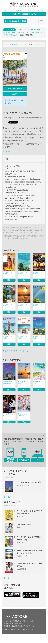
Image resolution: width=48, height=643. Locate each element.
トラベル (6, 151)
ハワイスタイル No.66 (22, 273)
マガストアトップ (11, 44)
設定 (29, 10)
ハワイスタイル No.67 (7, 273)
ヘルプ (40, 10)
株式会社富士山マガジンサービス (23, 626)
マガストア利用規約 (11, 621)
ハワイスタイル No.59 (37, 337)
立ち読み (14, 94)
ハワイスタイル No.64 (7, 305)
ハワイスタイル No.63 (22, 305)
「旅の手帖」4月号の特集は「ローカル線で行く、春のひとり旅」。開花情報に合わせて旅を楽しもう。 (23, 32)
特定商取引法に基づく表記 (13, 624)
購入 (8, 280)
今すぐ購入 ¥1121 (15, 89)
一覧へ (8, 497)
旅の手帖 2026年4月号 (38, 382)
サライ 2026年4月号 (8, 415)
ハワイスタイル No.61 (7, 337)
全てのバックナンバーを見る (15, 351)
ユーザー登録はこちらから (24, 14)
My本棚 (18, 10)
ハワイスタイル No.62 (37, 305)
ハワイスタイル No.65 (37, 273)
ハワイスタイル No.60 (22, 337)
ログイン (7, 10)
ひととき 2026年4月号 (23, 382)
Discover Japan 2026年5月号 (7, 382)
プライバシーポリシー (29, 621)
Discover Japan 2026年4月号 (22, 415)
